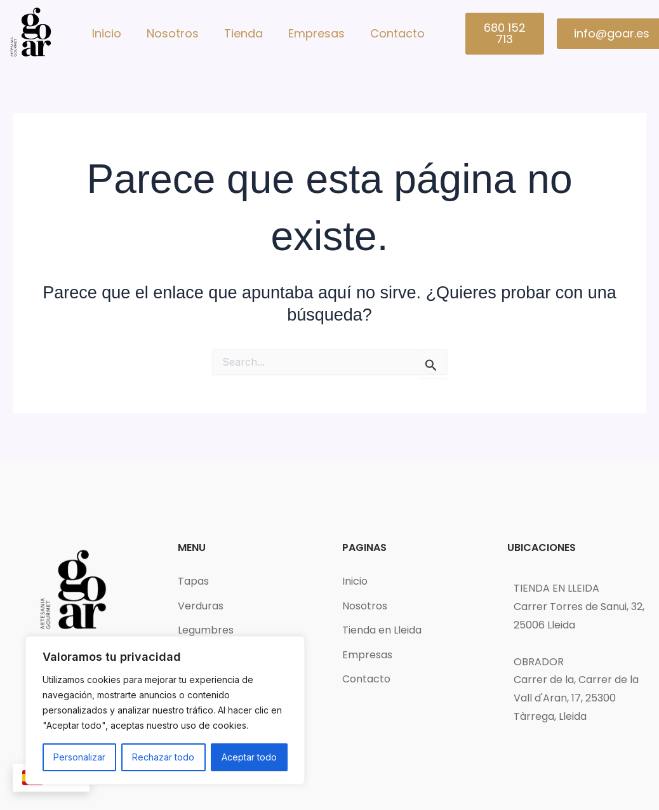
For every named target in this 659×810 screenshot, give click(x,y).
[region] (165, 710)
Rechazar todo (163, 757)
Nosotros (173, 33)
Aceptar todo (249, 757)
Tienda (243, 33)
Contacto (397, 33)
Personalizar (79, 757)
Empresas (316, 33)
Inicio (106, 33)
